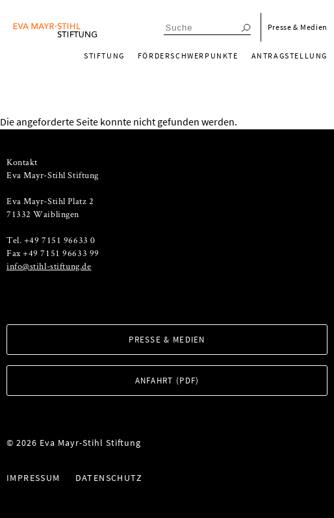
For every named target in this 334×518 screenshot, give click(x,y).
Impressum (33, 478)
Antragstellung (289, 55)
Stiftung (104, 55)
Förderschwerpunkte (188, 55)
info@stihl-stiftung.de (48, 266)
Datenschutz (108, 478)
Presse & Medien (298, 27)
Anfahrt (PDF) (167, 380)
